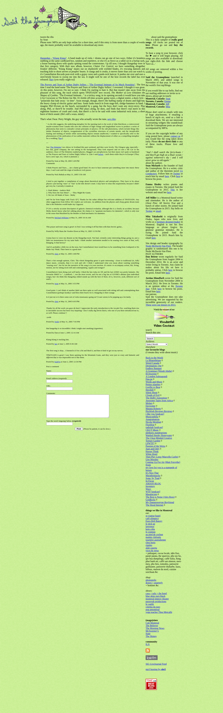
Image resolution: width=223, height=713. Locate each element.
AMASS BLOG (156, 499)
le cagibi (152, 623)
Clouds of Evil (155, 408)
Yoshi (57, 322)
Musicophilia (154, 430)
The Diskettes (55, 147)
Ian (56, 344)
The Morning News (157, 647)
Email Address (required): (56, 378)
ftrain (150, 481)
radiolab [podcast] (156, 440)
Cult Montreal (155, 641)
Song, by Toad (155, 494)
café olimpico (154, 534)
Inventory (152, 502)
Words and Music (156, 395)
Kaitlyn (57, 362)
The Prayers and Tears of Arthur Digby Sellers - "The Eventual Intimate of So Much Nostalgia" (86, 84)
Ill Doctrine (153, 387)
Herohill (152, 403)
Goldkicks (153, 515)
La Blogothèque (156, 373)
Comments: (50, 393)
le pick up (153, 540)
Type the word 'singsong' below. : (64, 425)
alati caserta (154, 564)
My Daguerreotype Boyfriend (162, 518)
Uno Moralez (154, 475)
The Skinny (153, 655)
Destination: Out (156, 379)
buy (134, 77)
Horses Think (154, 465)
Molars (151, 416)
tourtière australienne (158, 556)
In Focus (152, 497)
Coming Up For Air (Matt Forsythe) (165, 478)
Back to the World (156, 371)
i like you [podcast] (157, 427)
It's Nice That (154, 489)
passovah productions (158, 620)
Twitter (166, 179)
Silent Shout (154, 406)
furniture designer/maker (171, 227)
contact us (153, 141)
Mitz (170, 106)
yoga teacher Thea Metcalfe (161, 631)
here (159, 181)
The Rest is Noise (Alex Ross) (162, 513)
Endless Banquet (156, 382)
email (179, 216)
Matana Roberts (155, 422)
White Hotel (154, 467)
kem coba (152, 545)
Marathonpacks (155, 491)
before (85, 154)
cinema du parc (155, 625)
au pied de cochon (156, 550)
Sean (56, 283)
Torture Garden (155, 454)
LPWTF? (152, 457)
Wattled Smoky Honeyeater (161, 449)
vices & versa (154, 566)
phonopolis (153, 599)
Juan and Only (155, 462)
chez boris (153, 558)
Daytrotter (153, 419)
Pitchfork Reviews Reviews (161, 424)
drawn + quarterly (156, 601)
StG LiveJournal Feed (158, 682)
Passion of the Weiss (158, 459)
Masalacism (154, 510)
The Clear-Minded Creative (161, 451)
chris (56, 254)
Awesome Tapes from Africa (161, 414)
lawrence (152, 542)
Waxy (151, 505)
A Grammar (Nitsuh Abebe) (161, 384)
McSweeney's (154, 649)
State (150, 652)
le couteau (153, 548)
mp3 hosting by (158, 688)
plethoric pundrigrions (159, 446)
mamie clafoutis (156, 553)
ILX (150, 663)
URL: (48, 386)
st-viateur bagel (155, 532)
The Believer (154, 644)
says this (111, 119)
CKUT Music (154, 443)
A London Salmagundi (159, 390)
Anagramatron (155, 432)
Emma (170, 101)
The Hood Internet (157, 521)
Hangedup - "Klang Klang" (53, 58)
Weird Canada (155, 376)
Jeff (170, 104)
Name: (49, 371)
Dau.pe (151, 392)
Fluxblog (152, 438)
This (178, 195)
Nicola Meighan (156, 435)
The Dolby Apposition (159, 411)
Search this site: (155, 346)
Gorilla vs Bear (155, 400)
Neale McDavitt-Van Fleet (165, 251)
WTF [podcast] (155, 507)
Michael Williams (62, 218)
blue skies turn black (158, 615)
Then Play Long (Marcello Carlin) (164, 470)
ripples (151, 561)
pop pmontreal (155, 628)
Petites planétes (155, 398)
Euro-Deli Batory (156, 537)
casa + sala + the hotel (158, 612)
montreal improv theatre (159, 617)
